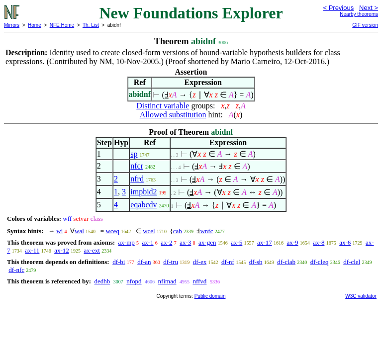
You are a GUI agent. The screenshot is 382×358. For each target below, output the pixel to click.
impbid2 (143, 191)
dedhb (102, 281)
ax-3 (185, 242)
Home (34, 25)
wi (59, 231)
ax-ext (91, 250)
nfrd (137, 179)
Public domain (210, 296)
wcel (149, 231)
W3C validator (361, 296)
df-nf (227, 262)
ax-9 (292, 242)
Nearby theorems (359, 14)
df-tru (170, 262)
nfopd (133, 281)
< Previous (338, 7)
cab (177, 231)
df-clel (351, 262)
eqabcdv (143, 204)
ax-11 (32, 250)
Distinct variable (162, 105)
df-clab (286, 262)
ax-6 (345, 242)
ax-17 (264, 242)
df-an (144, 262)
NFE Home (62, 25)
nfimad (167, 281)
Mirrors (11, 25)
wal (79, 231)
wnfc (206, 231)
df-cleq (319, 262)
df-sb (256, 262)
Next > (368, 7)
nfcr (136, 166)
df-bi (118, 262)
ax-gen (207, 242)
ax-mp (126, 242)
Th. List (91, 25)
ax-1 (148, 242)
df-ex (199, 262)
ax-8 (318, 242)
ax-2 (166, 242)
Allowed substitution (173, 114)
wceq (112, 231)
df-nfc (16, 269)
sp (133, 154)
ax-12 (61, 250)
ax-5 (236, 242)
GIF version (365, 25)
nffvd (199, 281)
